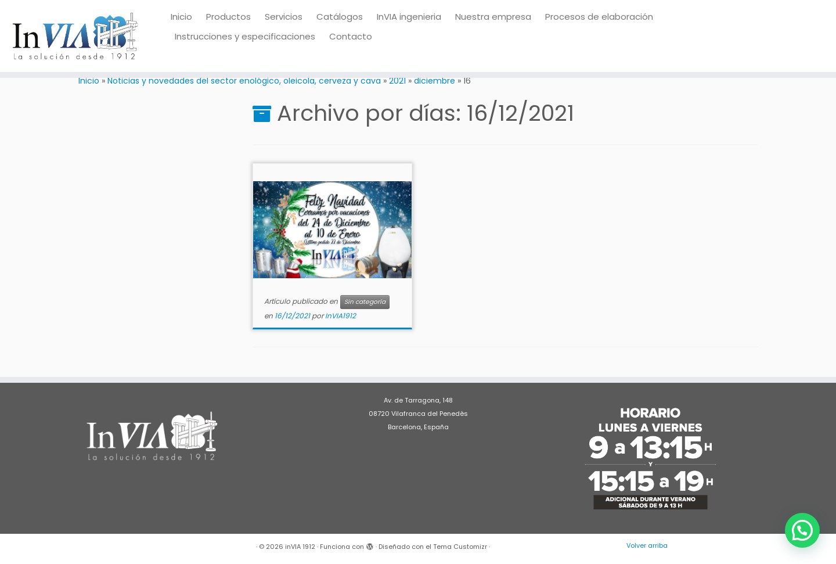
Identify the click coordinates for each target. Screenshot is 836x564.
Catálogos (339, 16)
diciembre (434, 81)
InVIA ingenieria (409, 16)
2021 (397, 81)
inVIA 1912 (300, 546)
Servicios (283, 16)
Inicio (181, 16)
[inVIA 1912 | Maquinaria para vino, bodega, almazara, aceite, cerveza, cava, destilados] (75, 36)
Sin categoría (364, 301)
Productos (228, 16)
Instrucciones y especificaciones (245, 36)
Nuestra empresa (493, 16)
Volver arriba (647, 545)
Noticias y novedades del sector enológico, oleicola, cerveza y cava (244, 81)
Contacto (350, 36)
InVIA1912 (340, 316)
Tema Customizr (460, 546)
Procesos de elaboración (599, 16)
